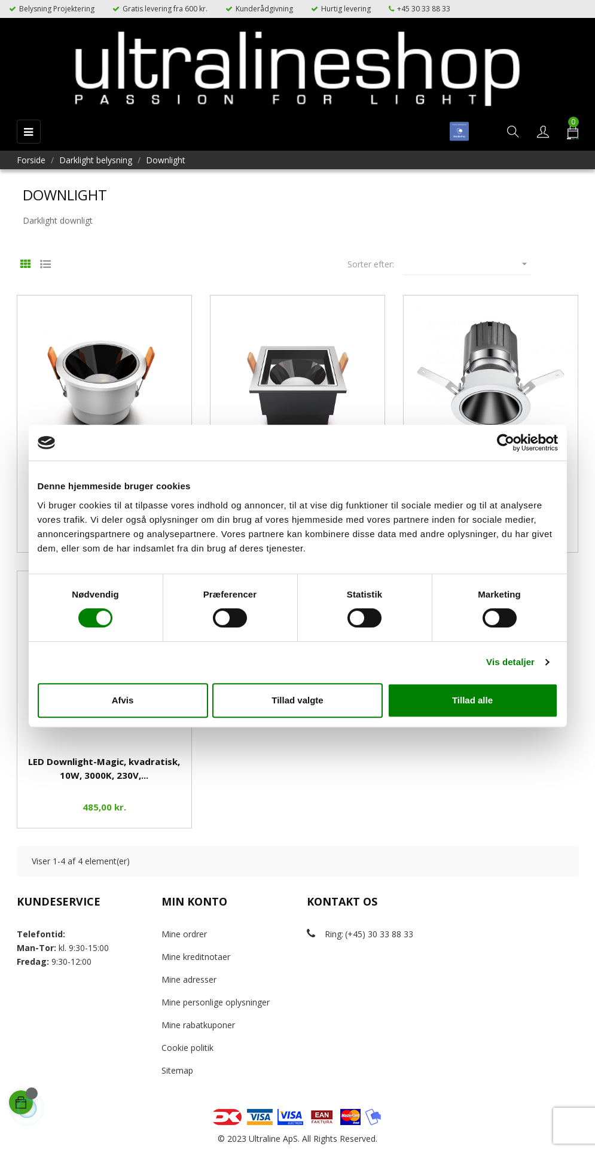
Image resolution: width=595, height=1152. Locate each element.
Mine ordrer (184, 934)
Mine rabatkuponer (198, 1025)
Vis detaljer (510, 662)
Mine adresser (188, 979)
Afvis (123, 700)
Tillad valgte (297, 700)
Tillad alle (472, 700)
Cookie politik (187, 1047)
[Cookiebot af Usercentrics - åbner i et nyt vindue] (505, 443)
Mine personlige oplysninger (215, 1002)
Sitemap (177, 1070)
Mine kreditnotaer (195, 956)
